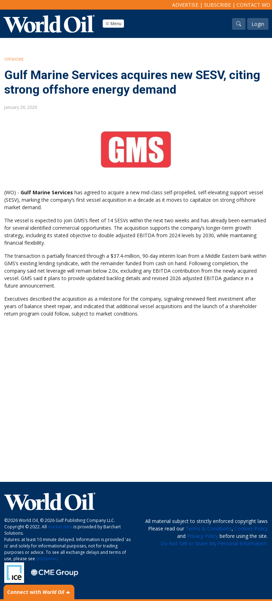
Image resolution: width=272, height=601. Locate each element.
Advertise (185, 4)
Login (257, 24)
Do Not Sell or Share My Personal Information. (214, 543)
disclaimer (46, 559)
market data (60, 527)
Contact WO (253, 4)
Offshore (14, 59)
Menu (113, 24)
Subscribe (217, 4)
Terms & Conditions (209, 528)
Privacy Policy (202, 536)
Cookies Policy (251, 528)
